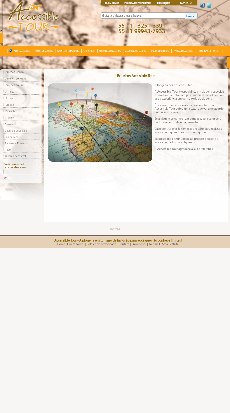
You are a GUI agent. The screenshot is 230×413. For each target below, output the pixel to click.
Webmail (154, 244)
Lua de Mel (8, 137)
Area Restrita (170, 244)
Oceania (10, 111)
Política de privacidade (102, 244)
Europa (9, 104)
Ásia (9, 98)
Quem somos (76, 244)
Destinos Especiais (13, 130)
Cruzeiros (8, 124)
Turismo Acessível (13, 156)
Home (61, 244)
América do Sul (14, 85)
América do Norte (15, 78)
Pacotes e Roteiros (13, 143)
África (9, 91)
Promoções (138, 244)
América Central (14, 72)
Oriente (9, 117)
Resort (6, 149)
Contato (124, 244)
